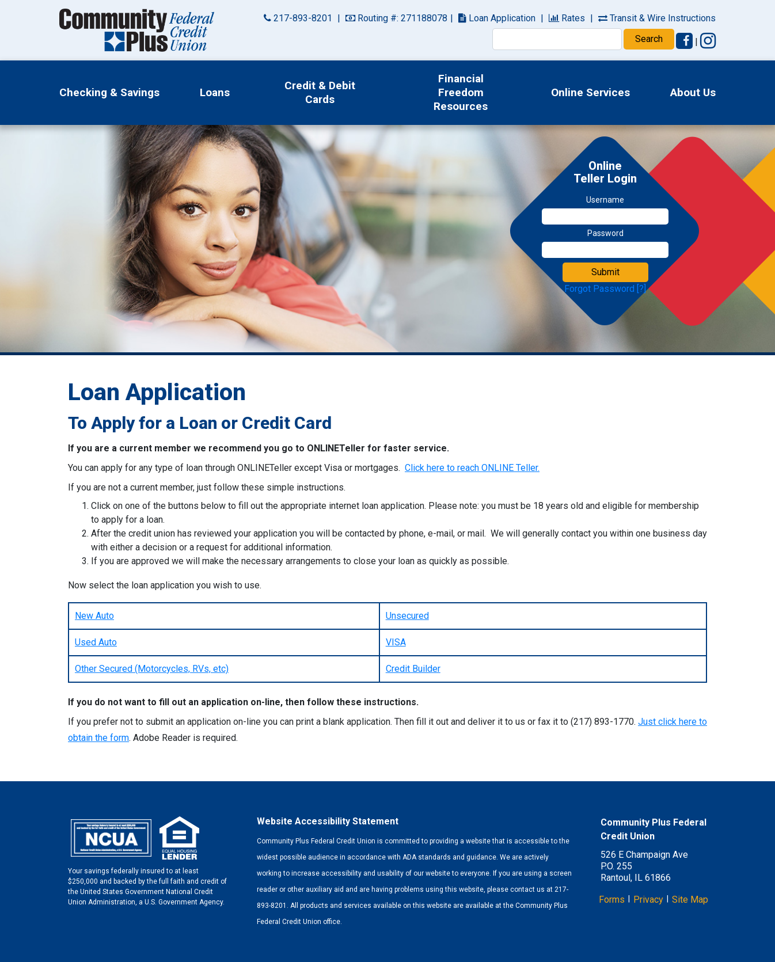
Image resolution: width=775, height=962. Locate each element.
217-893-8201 (298, 18)
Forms (612, 899)
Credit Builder (413, 668)
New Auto (94, 615)
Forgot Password (599, 288)
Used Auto (96, 642)
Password (605, 233)
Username (605, 199)
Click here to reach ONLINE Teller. (472, 467)
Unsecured (407, 615)
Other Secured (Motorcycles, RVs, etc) (152, 668)
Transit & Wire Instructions (657, 18)
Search (649, 38)
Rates (567, 18)
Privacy (648, 899)
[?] (641, 288)
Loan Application (496, 18)
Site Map (690, 899)
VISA (396, 642)
